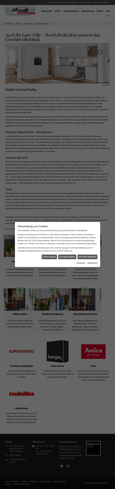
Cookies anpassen (49, 256)
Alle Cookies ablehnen (67, 256)
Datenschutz (92, 262)
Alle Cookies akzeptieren (87, 256)
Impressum (81, 262)
